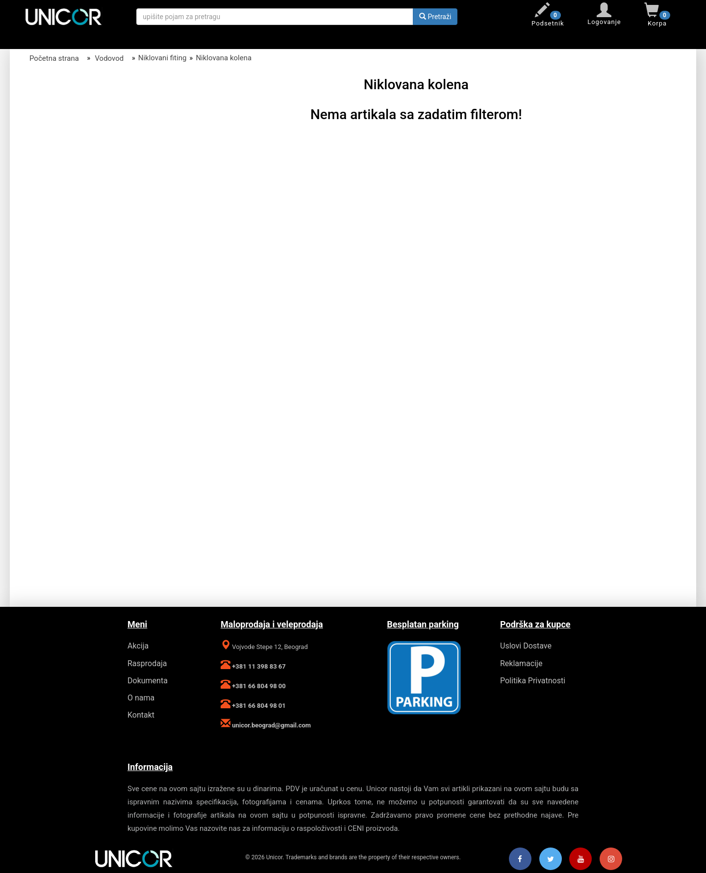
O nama (140, 697)
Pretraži (435, 17)
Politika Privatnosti (532, 680)
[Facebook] (520, 859)
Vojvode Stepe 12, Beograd (269, 646)
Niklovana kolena (224, 57)
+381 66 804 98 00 (258, 686)
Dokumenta (147, 680)
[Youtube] (580, 859)
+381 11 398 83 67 (258, 666)
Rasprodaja (147, 663)
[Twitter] (550, 859)
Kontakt (140, 715)
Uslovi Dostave (526, 645)
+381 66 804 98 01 (258, 705)
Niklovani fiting (162, 57)
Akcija (138, 645)
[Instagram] (611, 859)
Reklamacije (521, 663)
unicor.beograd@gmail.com (270, 725)
